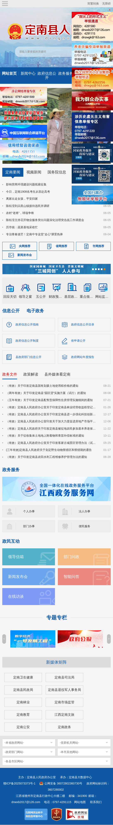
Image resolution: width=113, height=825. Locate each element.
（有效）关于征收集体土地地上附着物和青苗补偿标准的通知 (45, 436)
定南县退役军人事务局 (64, 690)
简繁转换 (93, 3)
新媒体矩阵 (56, 662)
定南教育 (23, 715)
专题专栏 (56, 618)
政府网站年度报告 (82, 357)
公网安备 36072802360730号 (63, 783)
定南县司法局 (64, 677)
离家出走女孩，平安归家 (22, 198)
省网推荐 (61, 246)
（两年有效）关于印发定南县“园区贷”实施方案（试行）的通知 (46, 393)
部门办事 (29, 526)
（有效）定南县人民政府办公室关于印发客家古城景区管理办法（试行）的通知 (52, 443)
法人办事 (84, 511)
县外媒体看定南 (57, 375)
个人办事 (29, 511)
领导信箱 (16, 557)
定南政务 (64, 727)
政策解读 (30, 375)
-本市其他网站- (69, 752)
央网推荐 (24, 246)
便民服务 (84, 526)
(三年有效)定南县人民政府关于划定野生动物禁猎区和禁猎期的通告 (49, 450)
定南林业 (23, 702)
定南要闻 (12, 172)
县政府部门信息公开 (28, 357)
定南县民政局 (23, 690)
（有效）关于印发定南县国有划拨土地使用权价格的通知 (42, 386)
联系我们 (96, 802)
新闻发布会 (24, 255)
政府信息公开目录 (82, 324)
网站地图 (80, 802)
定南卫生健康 (23, 677)
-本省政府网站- (14, 743)
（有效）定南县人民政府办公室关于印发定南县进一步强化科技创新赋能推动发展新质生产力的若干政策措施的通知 (52, 414)
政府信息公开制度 (27, 340)
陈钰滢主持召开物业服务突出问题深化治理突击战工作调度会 (45, 220)
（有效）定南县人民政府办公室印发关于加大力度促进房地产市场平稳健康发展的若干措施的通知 (52, 421)
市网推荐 (98, 246)
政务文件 (9, 375)
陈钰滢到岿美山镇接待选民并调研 (27, 206)
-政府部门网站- (14, 752)
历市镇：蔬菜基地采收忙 (22, 227)
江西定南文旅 (64, 715)
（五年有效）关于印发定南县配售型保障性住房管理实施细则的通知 (49, 400)
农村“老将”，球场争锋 (20, 213)
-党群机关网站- (69, 743)
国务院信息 (57, 172)
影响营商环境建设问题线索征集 (26, 184)
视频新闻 (33, 172)
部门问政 (71, 557)
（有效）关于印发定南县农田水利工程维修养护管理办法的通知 (46, 457)
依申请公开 (78, 340)
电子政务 (35, 310)
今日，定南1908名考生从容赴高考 (28, 191)
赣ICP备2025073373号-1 (19, 783)
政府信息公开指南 (27, 324)
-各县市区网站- (14, 761)
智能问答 (71, 577)
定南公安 (23, 727)
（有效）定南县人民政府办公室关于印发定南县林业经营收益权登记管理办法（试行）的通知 (52, 407)
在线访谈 (16, 596)
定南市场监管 (64, 702)
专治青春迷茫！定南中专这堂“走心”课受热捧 (34, 234)
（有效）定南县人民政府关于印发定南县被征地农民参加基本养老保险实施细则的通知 (52, 428)
